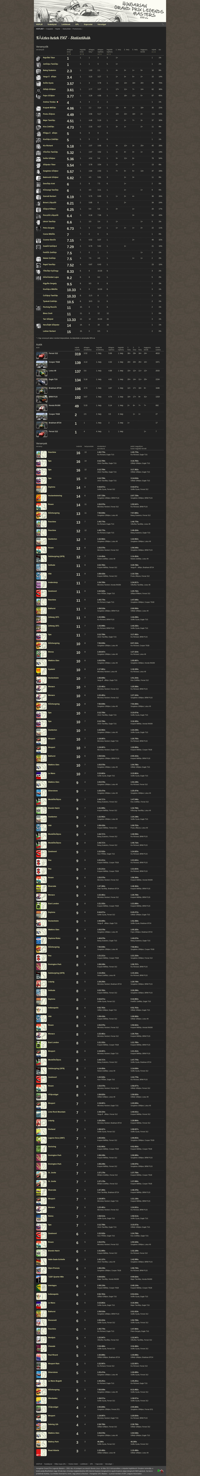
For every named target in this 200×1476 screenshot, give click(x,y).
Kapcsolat (88, 24)
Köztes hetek (73, 1464)
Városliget (102, 24)
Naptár (57, 29)
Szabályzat (52, 24)
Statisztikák (67, 29)
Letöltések (66, 24)
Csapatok (49, 29)
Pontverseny (77, 29)
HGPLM (39, 24)
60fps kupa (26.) (60, 1464)
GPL (77, 24)
